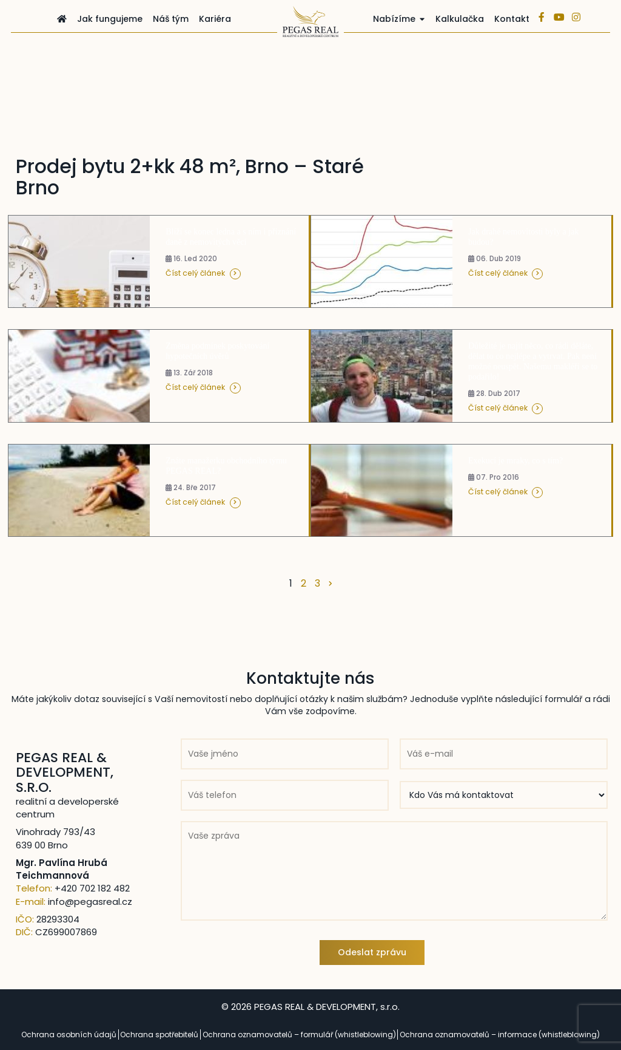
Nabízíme (394, 19)
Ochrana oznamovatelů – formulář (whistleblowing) (299, 1034)
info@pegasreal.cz (90, 901)
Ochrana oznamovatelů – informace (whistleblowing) (500, 1034)
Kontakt (511, 19)
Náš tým (171, 19)
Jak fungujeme (110, 19)
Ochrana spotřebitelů (159, 1034)
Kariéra (215, 19)
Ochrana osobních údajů (68, 1034)
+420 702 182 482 (92, 888)
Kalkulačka (459, 19)
